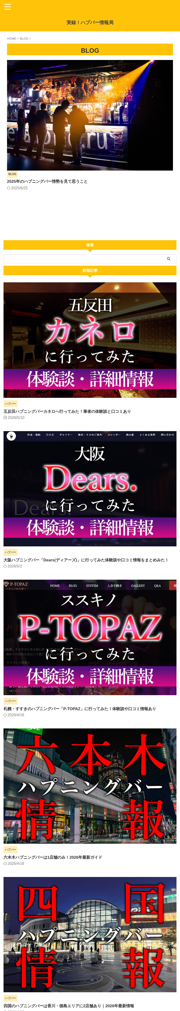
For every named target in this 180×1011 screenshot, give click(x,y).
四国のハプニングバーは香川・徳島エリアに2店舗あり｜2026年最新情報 (73, 926)
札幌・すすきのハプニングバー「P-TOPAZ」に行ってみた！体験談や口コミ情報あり (84, 629)
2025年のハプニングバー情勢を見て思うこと (123, 71)
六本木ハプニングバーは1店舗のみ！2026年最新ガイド (56, 778)
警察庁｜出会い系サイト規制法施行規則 (34, 976)
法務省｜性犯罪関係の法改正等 (26, 991)
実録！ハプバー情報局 (90, 22)
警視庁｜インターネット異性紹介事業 (32, 986)
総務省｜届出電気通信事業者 (24, 981)
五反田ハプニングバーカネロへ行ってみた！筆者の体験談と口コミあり (71, 326)
